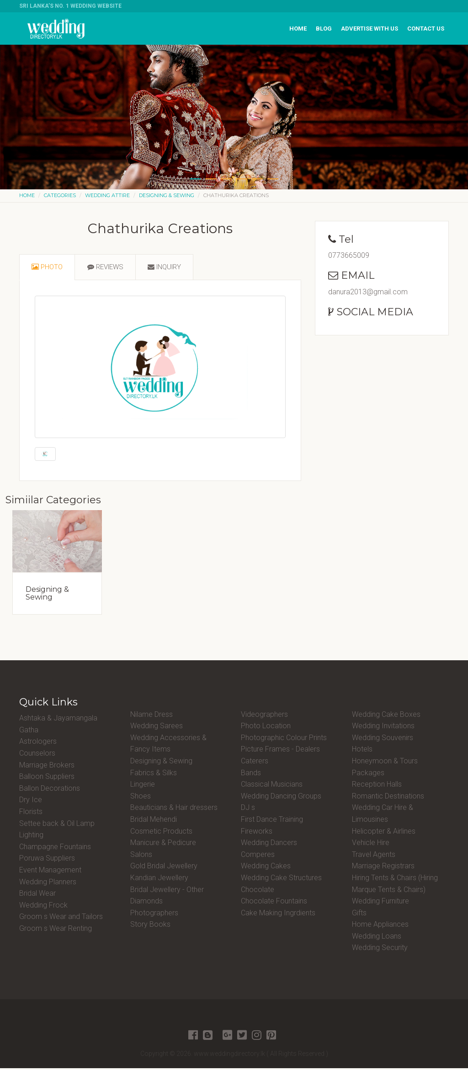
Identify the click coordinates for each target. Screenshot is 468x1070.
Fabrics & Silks (153, 774)
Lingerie (142, 786)
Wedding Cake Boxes (386, 716)
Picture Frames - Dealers (280, 751)
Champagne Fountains (55, 848)
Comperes (258, 856)
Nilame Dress (151, 716)
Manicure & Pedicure (163, 844)
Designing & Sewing (166, 195)
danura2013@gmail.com (368, 291)
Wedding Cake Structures (281, 879)
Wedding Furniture (380, 903)
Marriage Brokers (46, 766)
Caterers (254, 762)
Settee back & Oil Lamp (57, 825)
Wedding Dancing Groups (281, 797)
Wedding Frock (43, 907)
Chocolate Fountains (274, 903)
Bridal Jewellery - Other (167, 891)
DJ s (248, 809)
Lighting (31, 837)
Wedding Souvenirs (382, 739)
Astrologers (38, 743)
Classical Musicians (272, 786)
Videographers (264, 716)
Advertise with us (369, 28)
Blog (324, 28)
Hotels (362, 751)
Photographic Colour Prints (284, 739)
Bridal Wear (37, 895)
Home (298, 28)
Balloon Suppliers (46, 778)
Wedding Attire (107, 195)
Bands (251, 774)
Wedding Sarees (156, 728)
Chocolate (257, 891)
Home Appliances (380, 926)
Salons (141, 856)
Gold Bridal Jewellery (163, 868)
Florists (31, 813)
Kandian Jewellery (159, 879)
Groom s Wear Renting (55, 930)
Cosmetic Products (161, 833)
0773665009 (348, 255)
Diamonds (146, 903)
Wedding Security (380, 949)
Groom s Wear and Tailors (61, 918)
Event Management (50, 871)
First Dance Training (272, 821)
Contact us (425, 28)
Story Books (150, 926)
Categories (60, 195)
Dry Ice (30, 802)
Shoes (140, 797)
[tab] (48, 268)
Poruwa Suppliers (47, 860)
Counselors (37, 755)
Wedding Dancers (269, 844)
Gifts (359, 914)
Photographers (154, 914)
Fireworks (256, 833)
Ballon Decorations (49, 790)
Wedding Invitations (383, 728)
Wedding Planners (47, 883)
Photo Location (266, 728)
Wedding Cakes (266, 868)
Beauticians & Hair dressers (174, 809)
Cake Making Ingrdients (278, 914)
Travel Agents (373, 856)
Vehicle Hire (370, 844)
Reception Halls (377, 786)
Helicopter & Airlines (383, 833)
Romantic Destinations (388, 797)
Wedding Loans (376, 938)
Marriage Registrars (383, 868)
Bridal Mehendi (153, 821)
